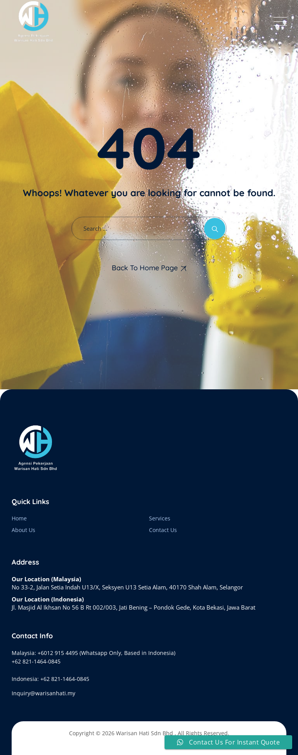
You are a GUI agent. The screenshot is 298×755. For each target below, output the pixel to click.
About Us (23, 530)
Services (159, 518)
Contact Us (163, 530)
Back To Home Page (145, 267)
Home (19, 518)
